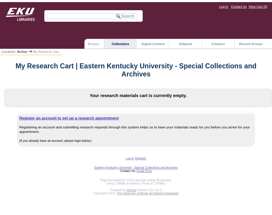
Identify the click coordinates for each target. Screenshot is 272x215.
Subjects (185, 44)
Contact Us (239, 6)
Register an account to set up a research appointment (69, 118)
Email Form (144, 171)
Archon (22, 51)
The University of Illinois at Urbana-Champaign (148, 193)
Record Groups (251, 44)
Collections (120, 44)
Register (140, 158)
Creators (218, 44)
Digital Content (153, 44)
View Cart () (258, 6)
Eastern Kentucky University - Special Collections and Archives (135, 167)
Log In (223, 6)
